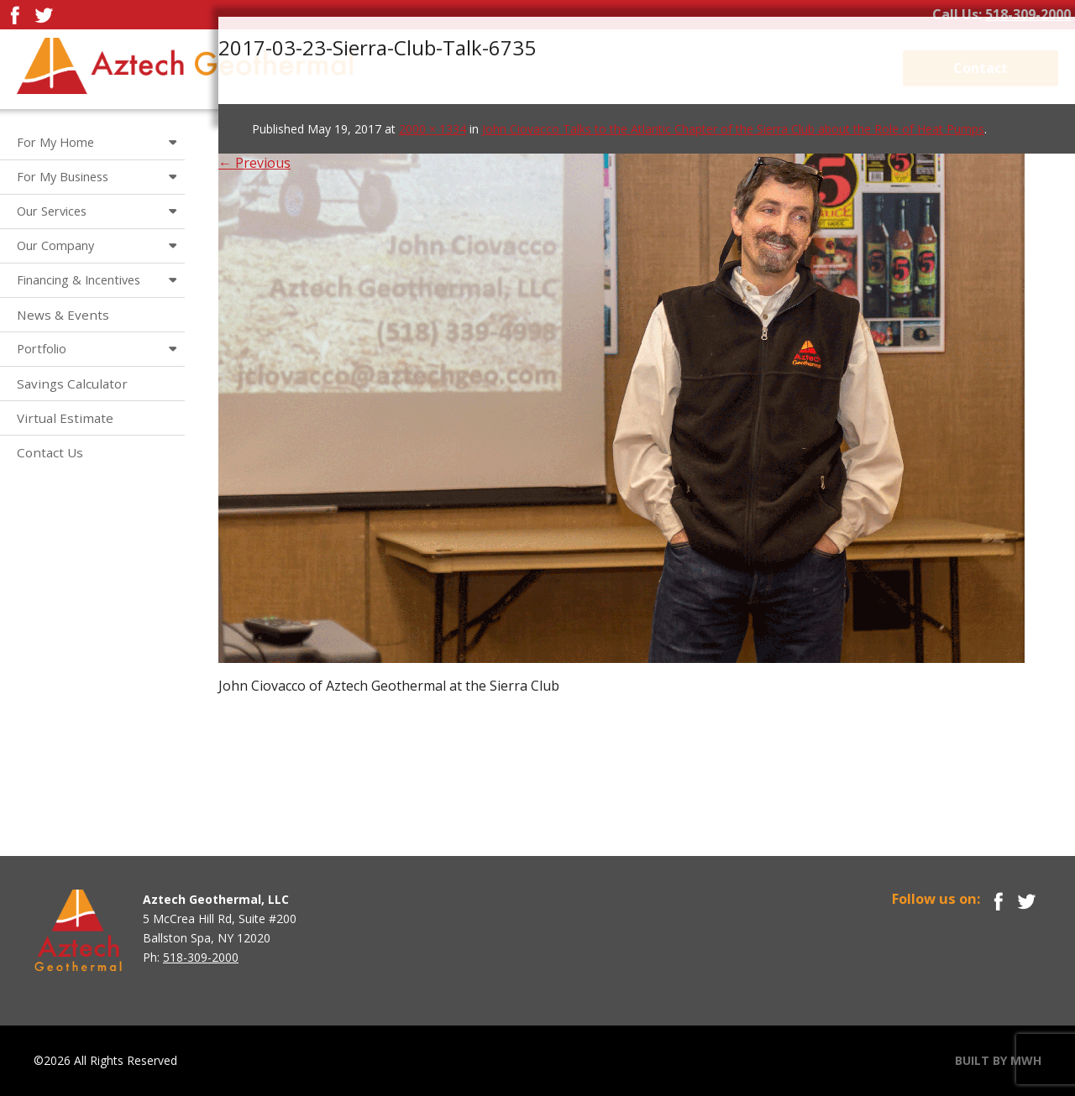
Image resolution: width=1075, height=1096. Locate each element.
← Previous (254, 163)
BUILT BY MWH (998, 1060)
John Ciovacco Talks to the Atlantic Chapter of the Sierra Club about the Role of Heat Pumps (733, 129)
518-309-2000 (1028, 14)
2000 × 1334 (432, 129)
